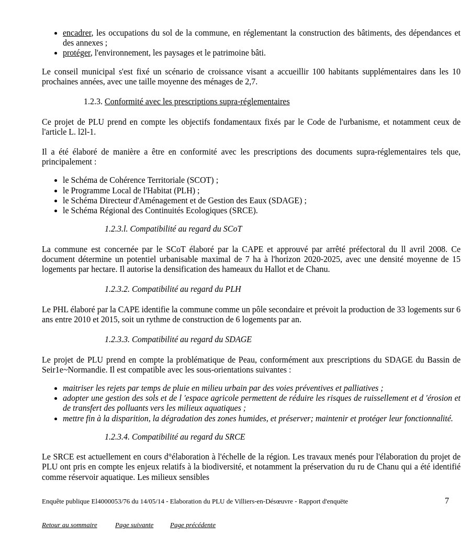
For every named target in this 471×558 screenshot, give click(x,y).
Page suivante (134, 525)
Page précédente (193, 525)
